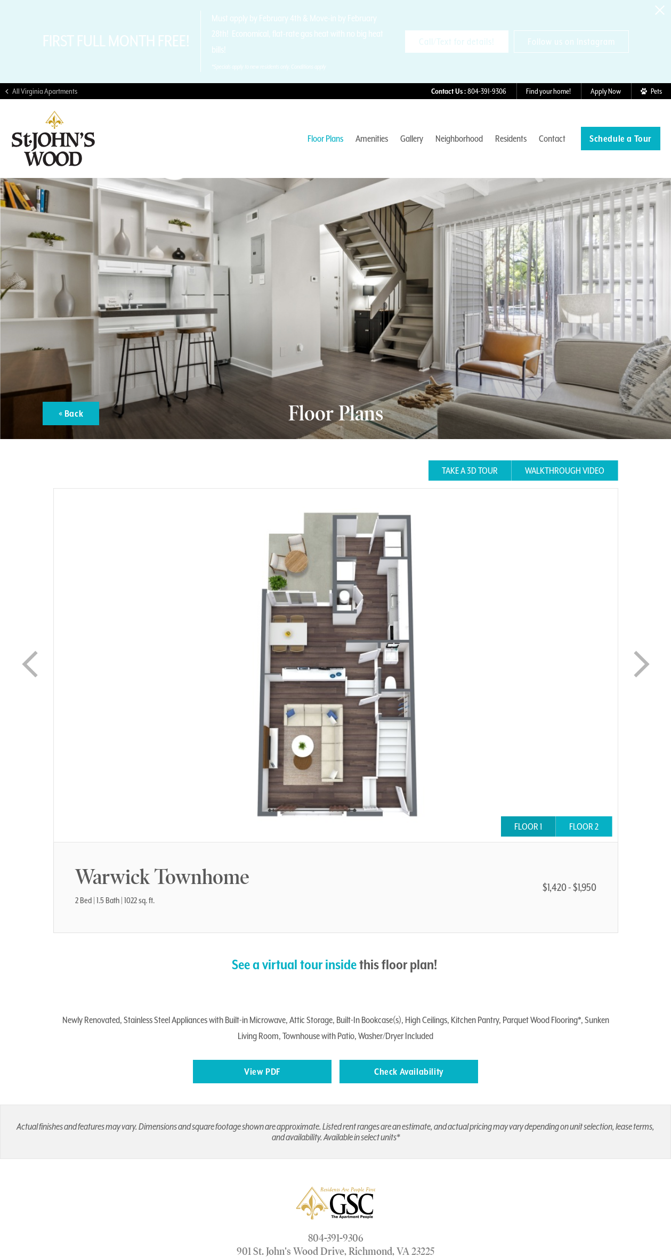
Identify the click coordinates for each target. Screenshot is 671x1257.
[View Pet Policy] (651, 91)
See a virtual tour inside (294, 964)
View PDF (262, 1071)
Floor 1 (528, 826)
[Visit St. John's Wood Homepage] (53, 162)
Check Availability (408, 1071)
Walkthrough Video (564, 470)
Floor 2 (584, 826)
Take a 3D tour (470, 470)
